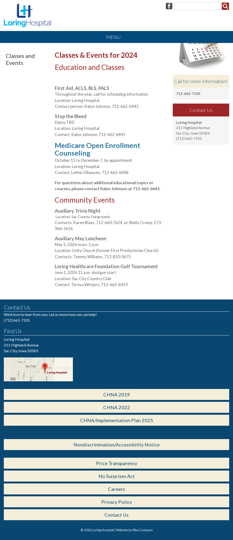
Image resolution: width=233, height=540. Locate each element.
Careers (116, 489)
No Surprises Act (116, 476)
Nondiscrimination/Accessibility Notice (117, 444)
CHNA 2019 (116, 394)
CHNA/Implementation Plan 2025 (116, 420)
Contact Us (116, 515)
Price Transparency (116, 463)
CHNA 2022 (116, 407)
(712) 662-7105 (17, 320)
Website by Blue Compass (134, 530)
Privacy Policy (116, 502)
